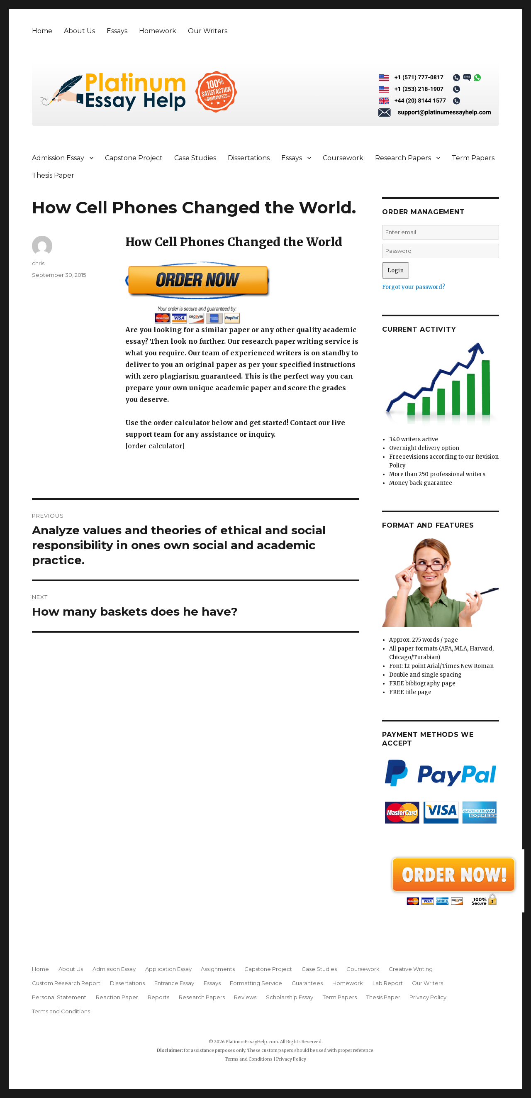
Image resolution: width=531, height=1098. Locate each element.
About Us (79, 31)
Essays (117, 31)
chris (38, 263)
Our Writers (207, 31)
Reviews (245, 997)
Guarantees (307, 983)
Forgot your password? (413, 287)
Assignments (218, 969)
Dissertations (249, 158)
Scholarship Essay (289, 997)
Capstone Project (134, 158)
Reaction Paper (117, 997)
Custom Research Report (66, 983)
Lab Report (388, 983)
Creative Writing (411, 969)
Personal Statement (59, 997)
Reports (158, 997)
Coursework (343, 158)
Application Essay (168, 969)
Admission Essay (58, 158)
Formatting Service (256, 983)
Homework (157, 31)
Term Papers (473, 158)
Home (42, 31)
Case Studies (195, 158)
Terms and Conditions (61, 1011)
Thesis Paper (53, 175)
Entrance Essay (174, 983)
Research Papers (403, 158)
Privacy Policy (427, 997)
